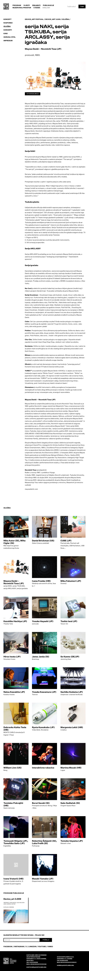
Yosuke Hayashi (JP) (42, 621)
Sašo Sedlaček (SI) (70, 803)
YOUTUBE (42, 946)
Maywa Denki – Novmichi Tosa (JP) (13, 582)
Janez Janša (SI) (40, 656)
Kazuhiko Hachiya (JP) (15, 621)
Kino (5, 33)
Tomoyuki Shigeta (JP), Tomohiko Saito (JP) (15, 842)
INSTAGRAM (19, 946)
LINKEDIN (32, 946)
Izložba (7, 26)
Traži (82, 6)
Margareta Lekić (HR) (71, 727)
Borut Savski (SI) (41, 803)
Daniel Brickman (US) (43, 540)
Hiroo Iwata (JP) (12, 656)
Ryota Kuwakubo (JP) (43, 727)
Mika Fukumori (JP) (70, 581)
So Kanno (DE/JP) (69, 656)
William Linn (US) (12, 767)
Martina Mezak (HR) (70, 767)
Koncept (7, 19)
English (46, 8)
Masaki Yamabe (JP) (42, 878)
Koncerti (7, 30)
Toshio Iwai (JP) (68, 621)
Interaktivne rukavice (43, 767)
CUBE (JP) (65, 540)
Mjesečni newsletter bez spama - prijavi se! (23, 935)
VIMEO (50, 946)
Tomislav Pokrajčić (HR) (13, 804)
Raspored (8, 23)
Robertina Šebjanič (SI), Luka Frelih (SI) (44, 842)
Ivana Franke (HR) (41, 581)
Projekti (36, 5)
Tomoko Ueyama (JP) (71, 841)
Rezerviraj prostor (22, 8)
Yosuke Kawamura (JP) (44, 692)
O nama (36, 8)
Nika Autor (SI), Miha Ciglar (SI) (14, 541)
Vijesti (26, 5)
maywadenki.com (31, 489)
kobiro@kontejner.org (65, 965)
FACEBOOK (8, 946)
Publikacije (48, 5)
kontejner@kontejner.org (36, 967)
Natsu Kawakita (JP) (14, 692)
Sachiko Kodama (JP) (71, 692)
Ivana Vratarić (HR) (13, 878)
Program (17, 5)
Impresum (8, 41)
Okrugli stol (9, 37)
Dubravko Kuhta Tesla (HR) (14, 728)
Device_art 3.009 (12, 899)
